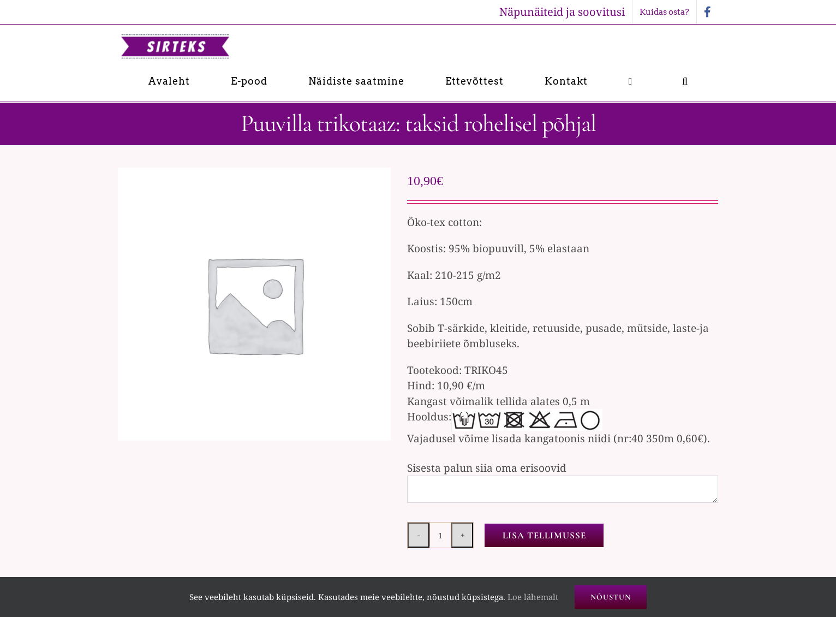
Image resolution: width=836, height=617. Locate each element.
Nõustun (610, 597)
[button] (685, 81)
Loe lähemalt (532, 596)
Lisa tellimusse (544, 535)
